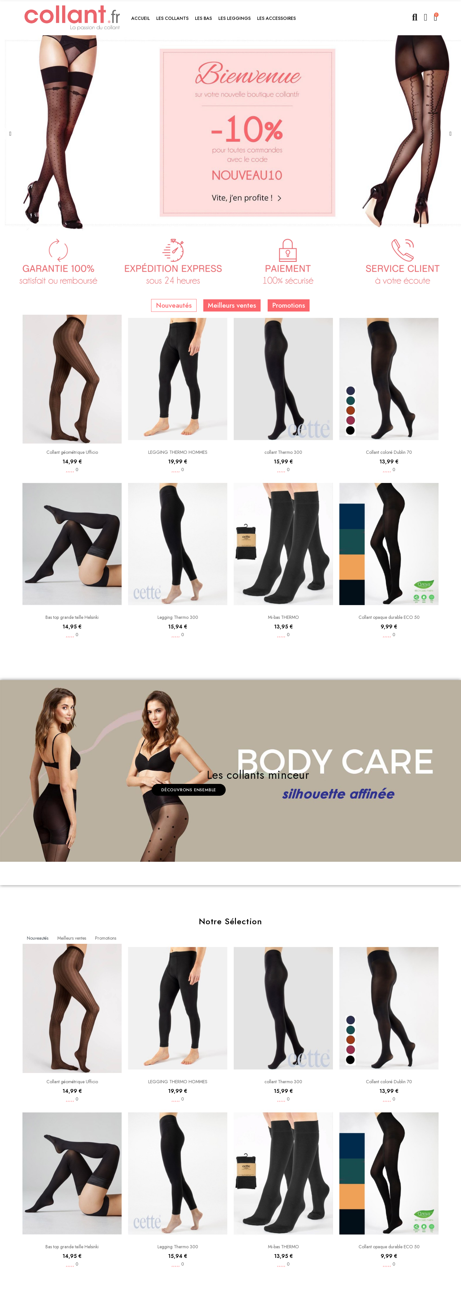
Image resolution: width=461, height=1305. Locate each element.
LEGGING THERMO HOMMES (177, 595)
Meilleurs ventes (232, 448)
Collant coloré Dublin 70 (389, 566)
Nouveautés (174, 448)
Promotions (288, 448)
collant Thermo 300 (283, 595)
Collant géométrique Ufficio (72, 595)
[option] (230, 132)
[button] (172, 18)
